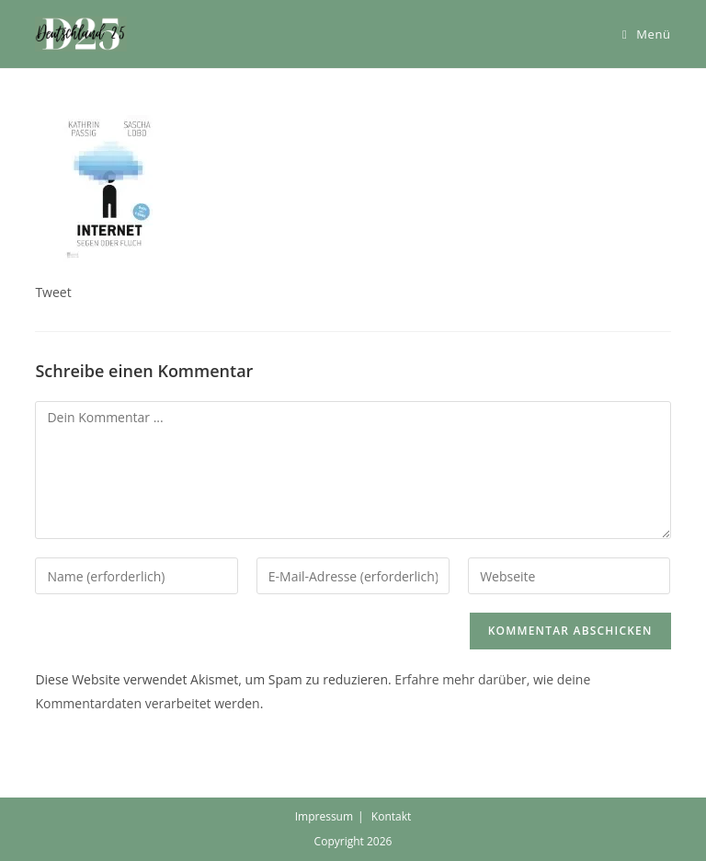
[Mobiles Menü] (646, 34)
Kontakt (391, 816)
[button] (81, 34)
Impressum (324, 816)
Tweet (53, 292)
